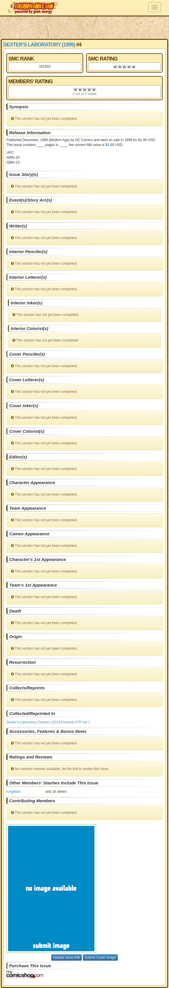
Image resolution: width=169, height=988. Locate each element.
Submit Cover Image (100, 957)
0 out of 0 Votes (85, 94)
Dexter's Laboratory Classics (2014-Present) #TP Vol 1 (48, 722)
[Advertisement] (84, 27)
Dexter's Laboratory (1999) (39, 45)
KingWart (13, 792)
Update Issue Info (66, 957)
